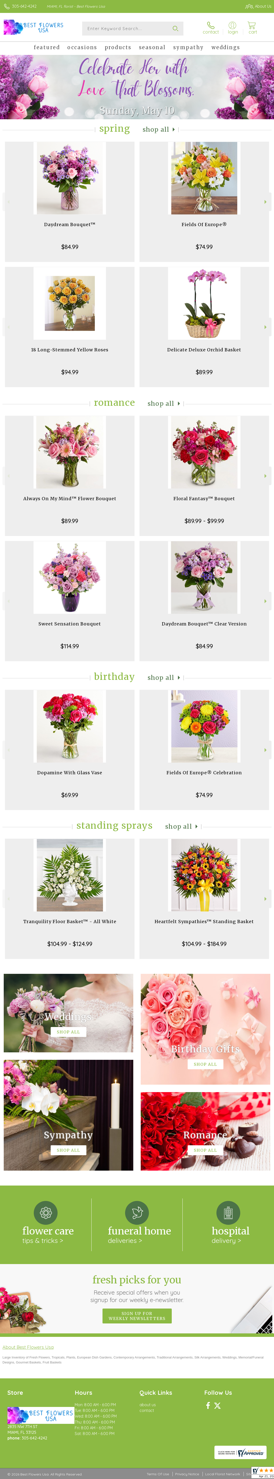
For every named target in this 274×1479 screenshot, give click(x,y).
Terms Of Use (158, 1474)
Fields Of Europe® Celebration (204, 773)
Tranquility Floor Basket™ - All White (69, 921)
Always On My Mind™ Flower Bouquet (69, 498)
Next (266, 202)
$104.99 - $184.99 (204, 943)
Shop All (156, 129)
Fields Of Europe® (204, 224)
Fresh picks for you (137, 1289)
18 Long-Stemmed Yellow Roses (69, 350)
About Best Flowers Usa (28, 1347)
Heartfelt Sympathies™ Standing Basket (204, 921)
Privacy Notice (187, 1474)
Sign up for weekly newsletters (137, 1316)
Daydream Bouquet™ (70, 224)
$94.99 (69, 372)
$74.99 (204, 246)
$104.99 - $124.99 (69, 943)
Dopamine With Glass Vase (69, 773)
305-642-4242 (24, 6)
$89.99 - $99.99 (204, 521)
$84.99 (69, 246)
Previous (7, 202)
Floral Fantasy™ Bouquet (204, 498)
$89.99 (204, 372)
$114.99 (70, 646)
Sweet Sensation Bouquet (69, 624)
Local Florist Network (222, 1474)
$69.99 (69, 795)
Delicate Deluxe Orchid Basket (204, 350)
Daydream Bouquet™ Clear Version (204, 624)
